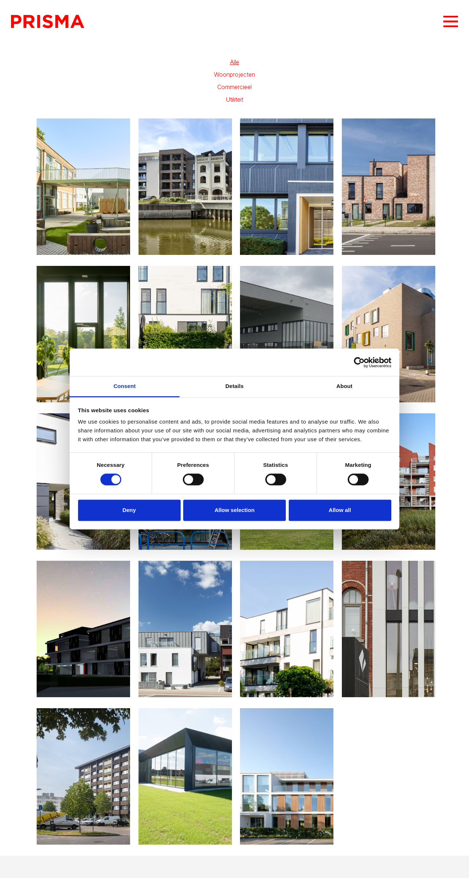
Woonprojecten (234, 74)
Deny (129, 510)
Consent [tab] (125, 386)
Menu (450, 21)
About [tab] (344, 386)
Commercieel (234, 87)
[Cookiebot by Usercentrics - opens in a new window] (359, 362)
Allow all (340, 510)
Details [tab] (234, 386)
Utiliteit (234, 99)
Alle (234, 62)
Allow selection (234, 510)
